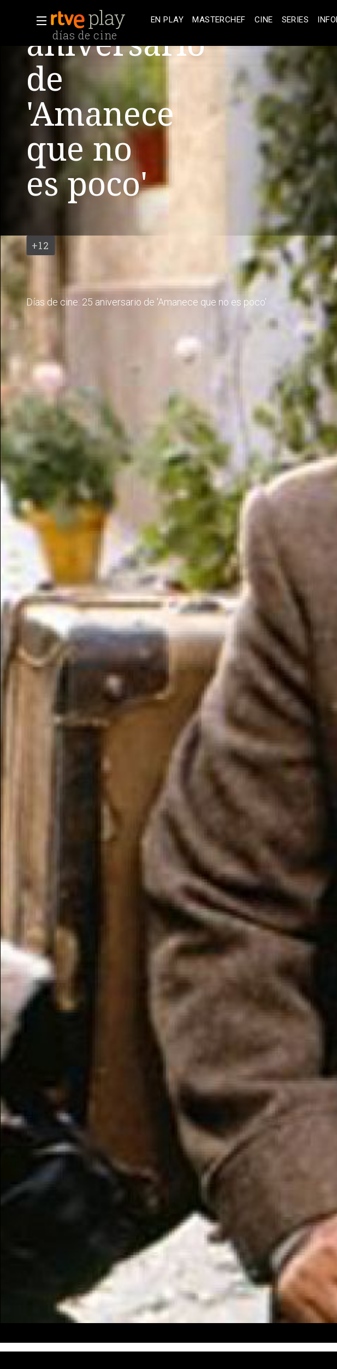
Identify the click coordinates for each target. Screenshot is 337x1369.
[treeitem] (167, 20)
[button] (38, 21)
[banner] (98, 20)
